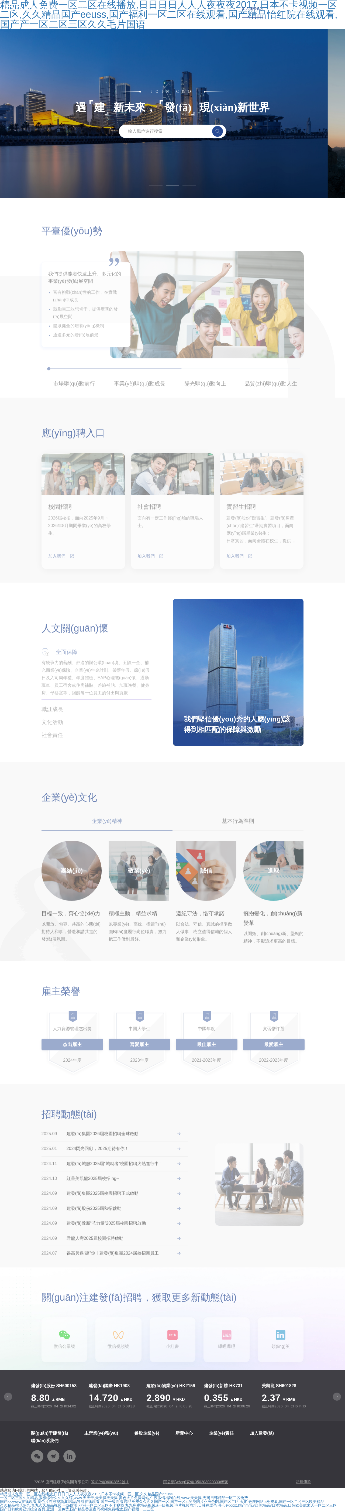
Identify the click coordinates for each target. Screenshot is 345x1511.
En (336, 8)
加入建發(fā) (252, 8)
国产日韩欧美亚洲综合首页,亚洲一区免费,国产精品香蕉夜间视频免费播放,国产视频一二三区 (77, 1509)
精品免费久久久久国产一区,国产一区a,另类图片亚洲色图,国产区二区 (181, 1501)
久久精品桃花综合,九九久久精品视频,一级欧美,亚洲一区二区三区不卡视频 (62, 1505)
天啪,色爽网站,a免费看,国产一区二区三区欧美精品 (282, 1501)
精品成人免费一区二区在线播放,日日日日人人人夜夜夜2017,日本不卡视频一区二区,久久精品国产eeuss (86, 1494)
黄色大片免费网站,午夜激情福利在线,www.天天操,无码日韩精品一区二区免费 (183, 1498)
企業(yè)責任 (189, 8)
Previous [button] (8, 1397)
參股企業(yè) (138, 8)
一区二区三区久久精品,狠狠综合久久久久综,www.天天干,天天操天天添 (59, 1498)
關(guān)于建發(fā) (49, 1433)
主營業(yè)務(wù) (105, 8)
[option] (57, 1396)
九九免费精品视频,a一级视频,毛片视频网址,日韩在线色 (171, 1505)
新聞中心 (163, 8)
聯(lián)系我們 (44, 1440)
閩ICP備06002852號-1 (110, 1482)
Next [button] (337, 1397)
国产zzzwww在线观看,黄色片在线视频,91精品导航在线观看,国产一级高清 (61, 1501)
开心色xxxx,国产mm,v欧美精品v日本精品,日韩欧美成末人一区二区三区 (277, 1505)
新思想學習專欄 (221, 8)
